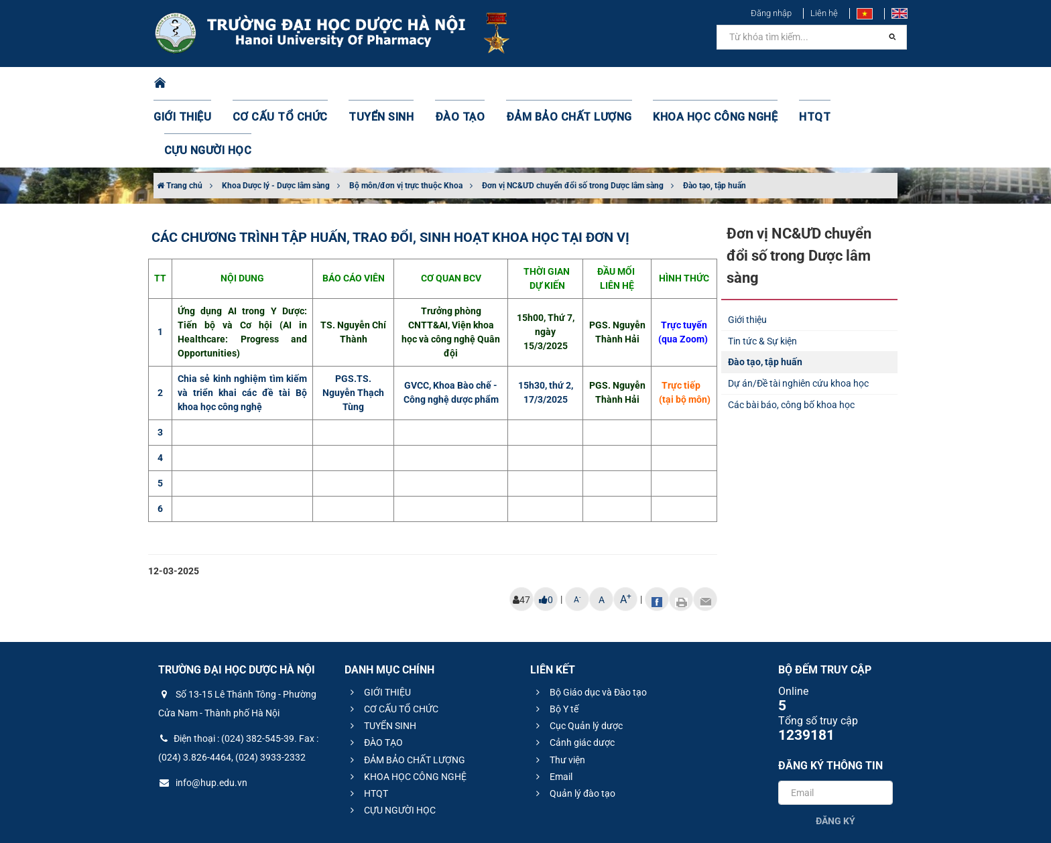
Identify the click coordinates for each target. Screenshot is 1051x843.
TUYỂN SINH (378, 84)
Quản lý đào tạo (573, 726)
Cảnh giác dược (573, 675)
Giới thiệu (747, 252)
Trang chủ (179, 118)
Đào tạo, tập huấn (714, 118)
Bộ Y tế (555, 642)
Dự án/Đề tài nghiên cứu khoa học (798, 316)
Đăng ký (835, 754)
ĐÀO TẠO (449, 84)
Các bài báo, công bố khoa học (791, 337)
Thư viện (558, 693)
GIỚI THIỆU (200, 84)
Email (552, 709)
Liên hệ (824, 13)
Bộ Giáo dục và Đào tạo (589, 625)
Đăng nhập (771, 13)
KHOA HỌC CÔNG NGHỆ (676, 84)
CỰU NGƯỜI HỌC (840, 84)
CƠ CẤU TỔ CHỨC (287, 84)
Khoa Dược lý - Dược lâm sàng (276, 118)
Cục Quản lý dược (577, 658)
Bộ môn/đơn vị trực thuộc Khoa (405, 118)
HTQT (766, 84)
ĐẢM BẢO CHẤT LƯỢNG (546, 84)
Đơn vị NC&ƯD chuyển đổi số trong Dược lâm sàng (573, 118)
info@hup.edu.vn (202, 715)
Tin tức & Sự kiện (762, 274)
